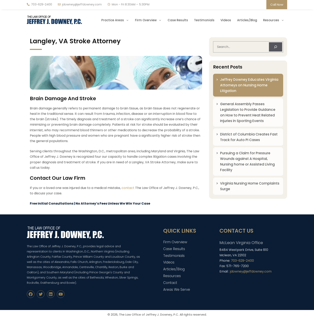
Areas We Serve (176, 289)
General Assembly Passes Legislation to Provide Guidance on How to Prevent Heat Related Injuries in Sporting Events (247, 112)
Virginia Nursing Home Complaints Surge (249, 186)
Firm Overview (150, 20)
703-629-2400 (41, 4)
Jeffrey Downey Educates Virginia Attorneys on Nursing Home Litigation (249, 85)
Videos (225, 20)
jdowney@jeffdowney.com (82, 4)
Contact (170, 282)
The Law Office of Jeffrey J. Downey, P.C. (149, 314)
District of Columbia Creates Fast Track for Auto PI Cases (249, 137)
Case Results (178, 20)
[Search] (275, 46)
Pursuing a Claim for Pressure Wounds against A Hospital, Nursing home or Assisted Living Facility (247, 161)
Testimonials (204, 20)
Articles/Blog (247, 20)
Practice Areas (116, 20)
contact (128, 188)
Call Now (276, 4)
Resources (275, 20)
